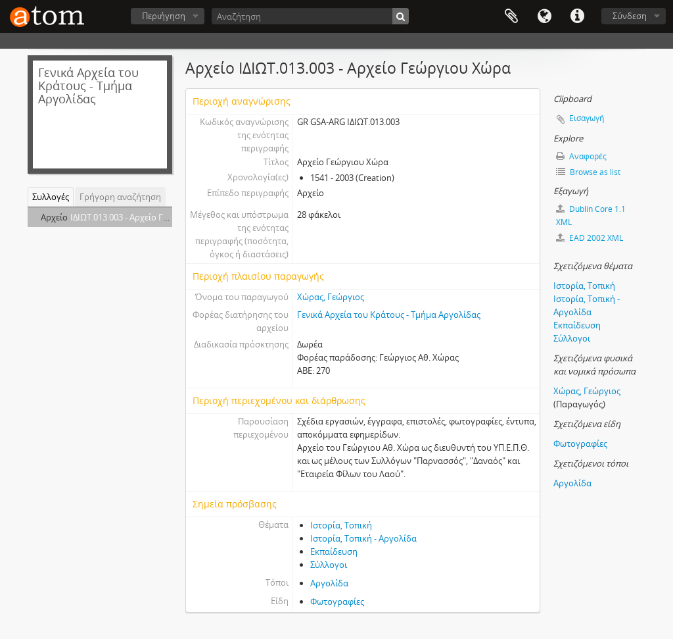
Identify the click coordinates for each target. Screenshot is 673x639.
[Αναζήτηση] (310, 16)
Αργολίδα (329, 583)
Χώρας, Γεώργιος (330, 297)
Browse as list (588, 172)
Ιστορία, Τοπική (341, 525)
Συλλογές (50, 197)
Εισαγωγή (586, 118)
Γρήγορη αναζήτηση (120, 197)
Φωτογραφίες (337, 601)
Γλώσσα (544, 16)
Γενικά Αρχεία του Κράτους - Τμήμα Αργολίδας (388, 314)
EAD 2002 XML (589, 237)
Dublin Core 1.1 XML (591, 215)
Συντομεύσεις (577, 16)
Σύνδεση (630, 16)
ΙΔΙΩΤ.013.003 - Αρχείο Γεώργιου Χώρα (145, 217)
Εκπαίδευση (334, 551)
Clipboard (511, 16)
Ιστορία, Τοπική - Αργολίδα (363, 538)
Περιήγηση (163, 16)
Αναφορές (581, 156)
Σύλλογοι (328, 565)
